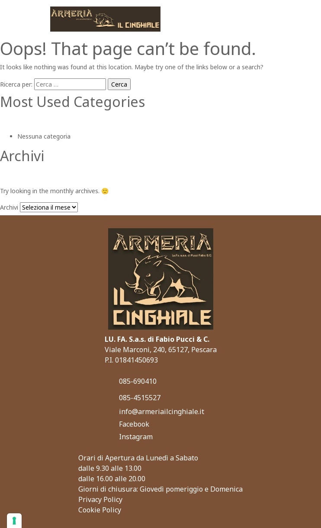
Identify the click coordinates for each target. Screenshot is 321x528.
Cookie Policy (99, 510)
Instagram (136, 436)
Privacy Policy (100, 499)
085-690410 (138, 381)
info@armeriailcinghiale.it (161, 411)
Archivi (9, 207)
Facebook (134, 424)
